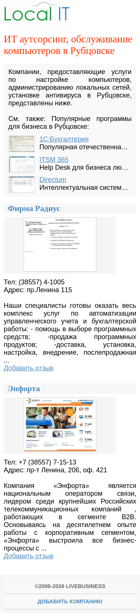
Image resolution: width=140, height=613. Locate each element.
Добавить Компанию (70, 601)
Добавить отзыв (28, 368)
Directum (53, 179)
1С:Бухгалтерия (64, 139)
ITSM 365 (54, 159)
